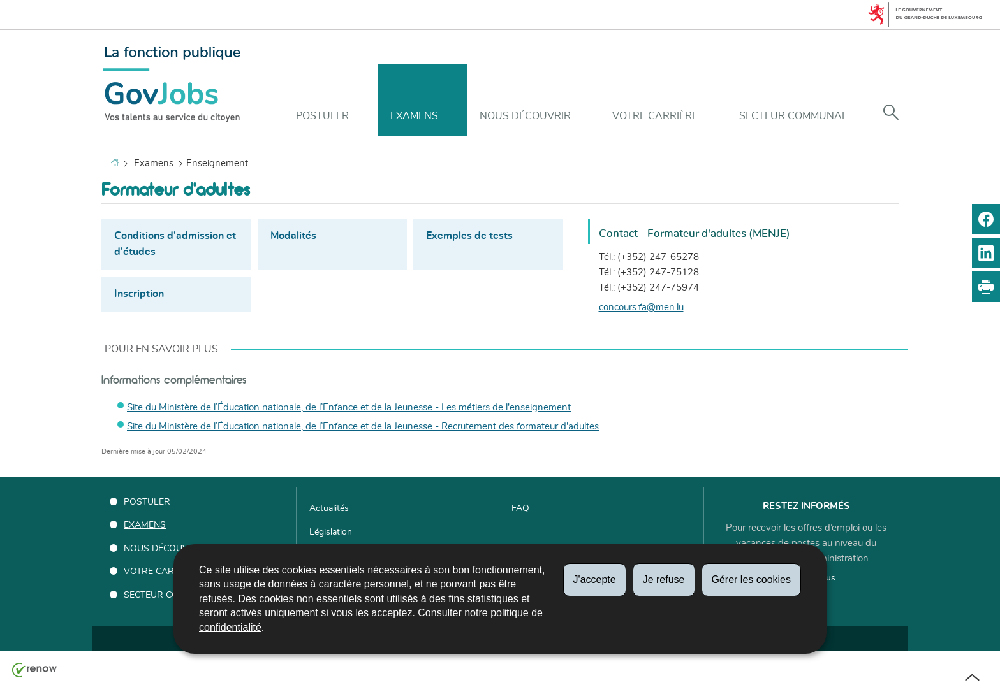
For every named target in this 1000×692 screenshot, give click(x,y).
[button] (891, 113)
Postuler (322, 116)
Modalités (293, 236)
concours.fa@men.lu (641, 307)
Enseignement (217, 163)
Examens (414, 116)
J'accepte (594, 579)
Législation (330, 532)
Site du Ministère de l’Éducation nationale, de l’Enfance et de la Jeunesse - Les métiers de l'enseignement (349, 407)
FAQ (520, 508)
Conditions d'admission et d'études (175, 244)
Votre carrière (655, 116)
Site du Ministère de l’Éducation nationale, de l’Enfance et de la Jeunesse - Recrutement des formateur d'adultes (363, 426)
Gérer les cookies (751, 579)
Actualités (329, 508)
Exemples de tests (469, 236)
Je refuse (664, 579)
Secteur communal (793, 116)
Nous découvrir (525, 116)
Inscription (139, 294)
